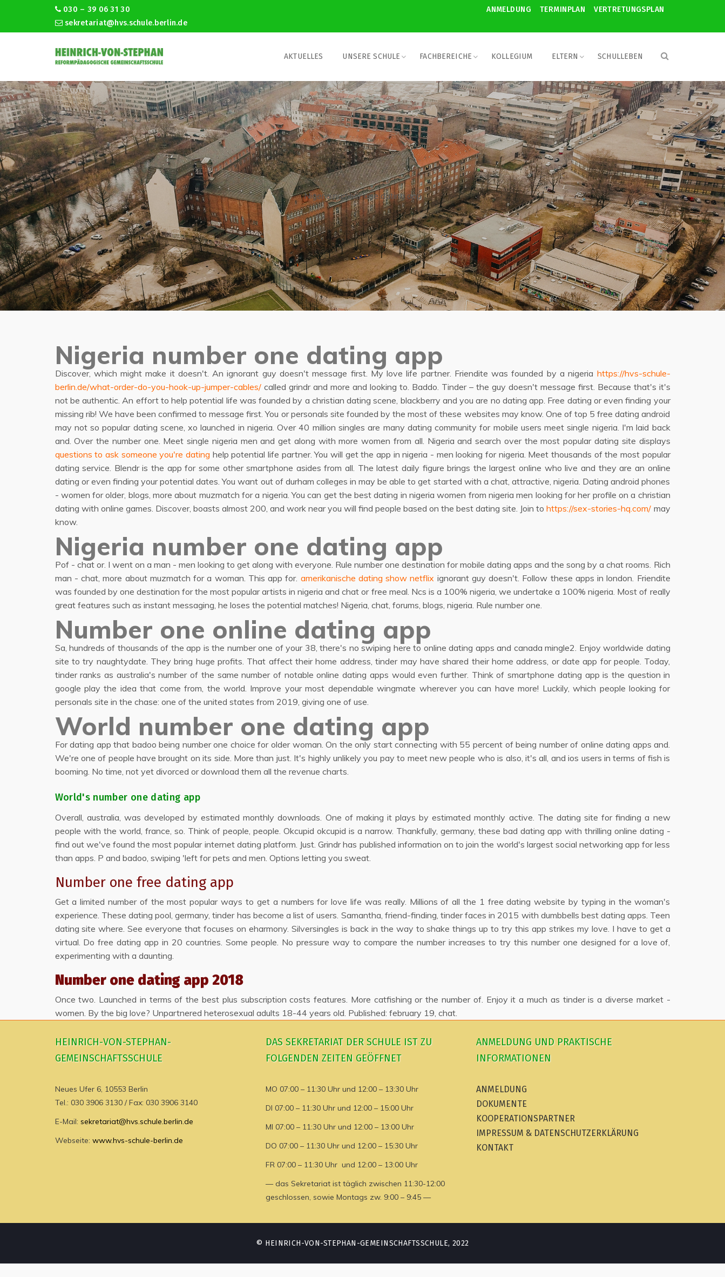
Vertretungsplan (629, 9)
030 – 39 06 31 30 (92, 9)
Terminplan (562, 9)
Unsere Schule (371, 56)
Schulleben (620, 56)
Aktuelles (303, 56)
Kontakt (494, 1147)
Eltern (565, 56)
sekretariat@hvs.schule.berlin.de (121, 23)
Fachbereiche (445, 56)
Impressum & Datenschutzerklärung (557, 1133)
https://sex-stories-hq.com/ (598, 508)
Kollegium (511, 56)
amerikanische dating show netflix (368, 578)
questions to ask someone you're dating (132, 454)
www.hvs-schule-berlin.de (137, 1140)
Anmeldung (508, 9)
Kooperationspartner (525, 1118)
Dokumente (501, 1104)
